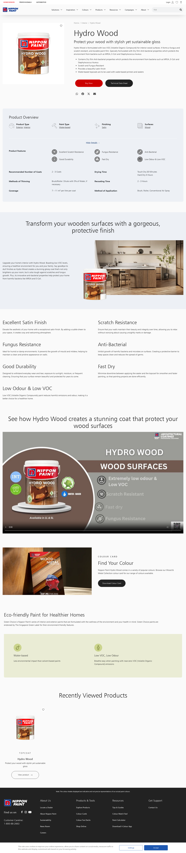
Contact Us (153, 807)
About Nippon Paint (48, 814)
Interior (84, 23)
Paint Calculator (118, 820)
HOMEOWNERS (9, 2)
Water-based (64, 140)
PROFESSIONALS (25, 2)
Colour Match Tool (119, 814)
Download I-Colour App (122, 826)
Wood (147, 140)
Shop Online (81, 826)
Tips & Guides (118, 807)
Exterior (19, 140)
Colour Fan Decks (83, 820)
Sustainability (45, 820)
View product (25, 787)
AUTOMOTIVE (41, 2)
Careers (43, 833)
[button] (77, 100)
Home (76, 23)
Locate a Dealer (46, 807)
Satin (104, 140)
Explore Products (83, 807)
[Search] (180, 9)
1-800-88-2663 (11, 823)
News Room (45, 826)
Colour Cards (81, 814)
